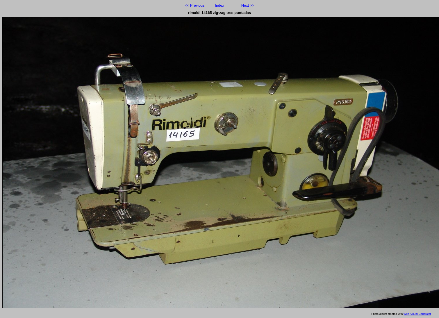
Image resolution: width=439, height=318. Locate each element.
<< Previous (194, 5)
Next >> (247, 5)
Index (219, 5)
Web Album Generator (417, 313)
